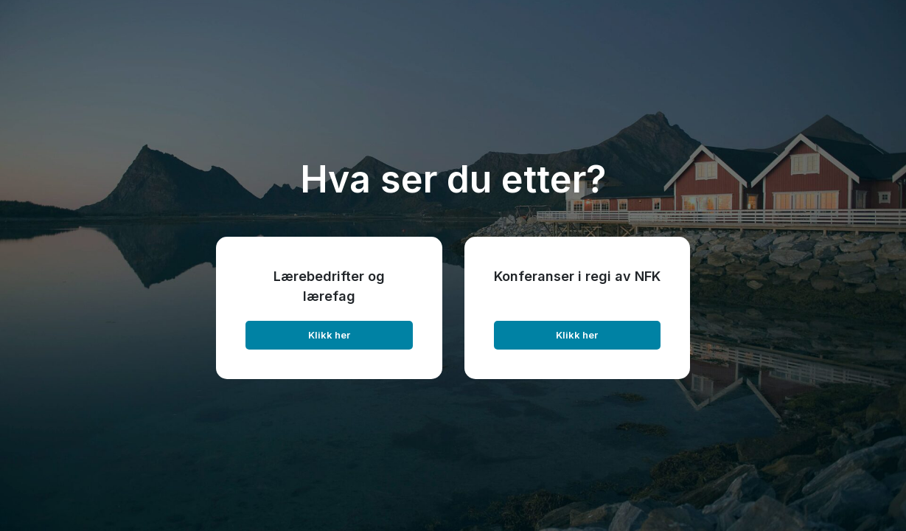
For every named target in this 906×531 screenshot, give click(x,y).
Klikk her (329, 335)
